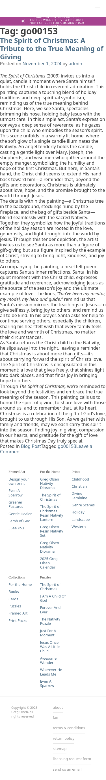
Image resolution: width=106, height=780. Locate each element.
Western (79, 527)
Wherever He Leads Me (51, 672)
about (58, 707)
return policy (63, 738)
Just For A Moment (48, 633)
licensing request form (72, 759)
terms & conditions (69, 728)
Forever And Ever (50, 609)
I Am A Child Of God (53, 598)
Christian (79, 486)
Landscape (81, 519)
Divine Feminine (79, 495)
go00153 (67, 446)
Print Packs (17, 620)
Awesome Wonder (48, 660)
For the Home (20, 584)
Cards (13, 599)
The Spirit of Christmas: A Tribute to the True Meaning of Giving (51, 48)
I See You (16, 528)
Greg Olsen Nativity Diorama (49, 483)
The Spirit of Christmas (50, 497)
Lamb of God (19, 521)
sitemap (59, 749)
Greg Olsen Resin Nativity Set (51, 531)
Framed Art (17, 613)
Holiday (78, 512)
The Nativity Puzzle (50, 621)
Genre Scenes (83, 505)
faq (55, 718)
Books (13, 592)
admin (75, 63)
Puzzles (14, 606)
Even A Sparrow (15, 492)
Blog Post (31, 446)
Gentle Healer (20, 514)
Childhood (80, 479)
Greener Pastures (15, 504)
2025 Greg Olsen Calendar (49, 563)
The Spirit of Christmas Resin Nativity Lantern (51, 513)
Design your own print (18, 481)
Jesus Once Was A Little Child (50, 646)
